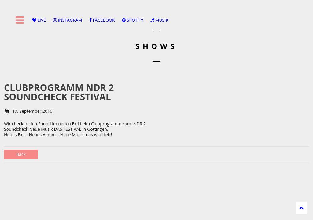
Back (21, 154)
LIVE (39, 20)
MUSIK (159, 20)
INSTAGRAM (67, 20)
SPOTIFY (132, 20)
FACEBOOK (102, 20)
